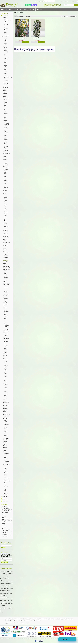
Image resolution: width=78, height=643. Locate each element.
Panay (5, 468)
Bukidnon (4, 307)
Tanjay (5, 460)
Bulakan (5, 39)
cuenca (5, 73)
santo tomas (6, 51)
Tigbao (5, 276)
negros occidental (6, 464)
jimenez (5, 417)
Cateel (5, 349)
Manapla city (5, 231)
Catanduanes (5, 335)
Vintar (5, 377)
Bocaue (5, 40)
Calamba (5, 201)
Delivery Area (4, 534)
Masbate (4, 413)
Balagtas (5, 43)
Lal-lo (5, 323)
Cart (3, 528)
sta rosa (5, 196)
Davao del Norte (6, 338)
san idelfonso (6, 394)
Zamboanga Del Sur (6, 269)
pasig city (4, 92)
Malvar (5, 62)
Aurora (5, 270)
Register (73, 1)
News (49, 619)
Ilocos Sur (5, 383)
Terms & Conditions (5, 519)
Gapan (5, 434)
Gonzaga (5, 326)
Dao (4, 476)
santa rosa (5, 431)
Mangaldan (5, 447)
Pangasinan (5, 120)
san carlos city (5, 164)
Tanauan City (5, 261)
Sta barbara (6, 139)
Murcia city (5, 239)
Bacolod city (5, 159)
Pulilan (5, 21)
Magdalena (6, 209)
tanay (5, 106)
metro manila (31, 9)
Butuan (4, 308)
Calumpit (5, 36)
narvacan (5, 398)
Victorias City (5, 230)
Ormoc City (5, 439)
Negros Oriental (6, 453)
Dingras (5, 361)
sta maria (5, 194)
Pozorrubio (6, 128)
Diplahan (5, 490)
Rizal (4, 101)
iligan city (4, 281)
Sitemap (3, 523)
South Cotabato (6, 255)
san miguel (6, 277)
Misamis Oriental (6, 418)
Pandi (5, 25)
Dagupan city (6, 121)
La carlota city (5, 236)
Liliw (4, 219)
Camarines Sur (5, 330)
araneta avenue (6, 84)
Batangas (4, 46)
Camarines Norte (6, 252)
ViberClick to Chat (34, 5)
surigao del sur (5, 169)
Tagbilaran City (5, 260)
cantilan (5, 173)
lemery (5, 74)
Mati (4, 342)
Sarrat (5, 372)
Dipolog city (5, 248)
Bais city (5, 454)
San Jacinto (6, 142)
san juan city (5, 494)
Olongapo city (5, 245)
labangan (5, 280)
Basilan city (5, 302)
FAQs (3, 517)
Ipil (4, 482)
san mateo (5, 102)
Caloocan (4, 99)
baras (5, 109)
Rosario (5, 55)
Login (77, 1)
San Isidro (5, 345)
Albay (4, 297)
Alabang (4, 86)
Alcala (5, 131)
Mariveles (5, 180)
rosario (5, 288)
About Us (4, 515)
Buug (5, 489)
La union (4, 246)
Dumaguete (5, 352)
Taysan (5, 54)
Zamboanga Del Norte (7, 267)
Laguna (4, 193)
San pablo (5, 278)
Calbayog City (5, 329)
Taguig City (5, 79)
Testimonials (55, 619)
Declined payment (5, 510)
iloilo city (4, 156)
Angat (5, 44)
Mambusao (6, 472)
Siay (4, 487)
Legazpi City (6, 298)
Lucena (4, 407)
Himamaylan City (6, 356)
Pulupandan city (6, 237)
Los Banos (6, 213)
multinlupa (5, 95)
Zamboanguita (6, 461)
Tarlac (4, 151)
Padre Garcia (6, 57)
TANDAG (5, 170)
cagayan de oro (6, 424)
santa (5, 395)
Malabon (4, 96)
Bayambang (6, 150)
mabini (5, 69)
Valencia (5, 457)
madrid (5, 172)
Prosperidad (6, 290)
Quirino (5, 318)
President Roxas (7, 478)
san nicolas (6, 365)
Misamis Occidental (6, 414)
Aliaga (5, 436)
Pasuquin (5, 376)
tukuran (5, 274)
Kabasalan (6, 486)
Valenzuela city (5, 98)
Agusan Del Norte (6, 283)
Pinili (5, 369)
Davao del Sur (5, 339)
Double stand (39, 9)
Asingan (5, 135)
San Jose (5, 462)
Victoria (5, 215)
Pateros (4, 450)
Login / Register (5, 530)
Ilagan (5, 319)
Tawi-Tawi (4, 263)
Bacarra (5, 366)
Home (2, 9)
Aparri (5, 321)
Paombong (6, 24)
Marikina (4, 90)
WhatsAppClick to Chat (28, 5)
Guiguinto (4, 251)
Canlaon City (5, 333)
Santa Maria (6, 18)
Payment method (5, 508)
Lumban (5, 207)
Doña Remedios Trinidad (5, 35)
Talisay (5, 63)
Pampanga (5, 223)
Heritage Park (6, 80)
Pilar (4, 184)
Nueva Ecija (5, 427)
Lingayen (5, 147)
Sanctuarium (6, 83)
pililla (5, 117)
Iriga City (4, 404)
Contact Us (4, 521)
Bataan (4, 177)
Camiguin (4, 332)
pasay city (5, 93)
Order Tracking (5, 532)
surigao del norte (6, 167)
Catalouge (4, 514)
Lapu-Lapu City (5, 405)
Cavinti (5, 208)
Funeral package (18, 9)
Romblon (4, 442)
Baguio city (5, 451)
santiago (5, 391)
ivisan (5, 471)
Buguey (5, 322)
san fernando (6, 226)
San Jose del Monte (7, 20)
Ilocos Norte (5, 359)
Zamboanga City (6, 266)
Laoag (5, 362)
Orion (5, 183)
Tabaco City (5, 258)
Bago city (5, 160)
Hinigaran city (5, 233)
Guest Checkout (5, 536)
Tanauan (5, 65)
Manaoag (5, 143)
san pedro (5, 197)
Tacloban (4, 191)
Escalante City (5, 353)
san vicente (6, 392)
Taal (4, 70)
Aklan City (5, 295)
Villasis (4, 448)
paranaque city (5, 76)
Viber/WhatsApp (5, 512)
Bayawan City (5, 304)
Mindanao (5, 188)
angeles (5, 227)
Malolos (5, 32)
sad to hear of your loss (38, 37)
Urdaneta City (6, 124)
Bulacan (4, 17)
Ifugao (4, 358)
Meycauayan (6, 29)
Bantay (5, 388)
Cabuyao (5, 200)
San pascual (6, 59)
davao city (5, 190)
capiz (4, 465)
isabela (4, 399)
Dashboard (4, 526)
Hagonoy (5, 33)
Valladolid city (5, 234)
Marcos (5, 380)
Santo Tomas (6, 132)
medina (5, 420)
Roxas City (6, 467)
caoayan (5, 396)
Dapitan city (5, 249)
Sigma (5, 475)
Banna (5, 381)
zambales (4, 243)
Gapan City (5, 355)
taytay (5, 110)
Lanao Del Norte (6, 402)
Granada (5, 163)
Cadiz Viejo (5, 240)
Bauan (5, 58)
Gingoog (5, 421)
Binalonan (5, 138)
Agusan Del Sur (6, 284)
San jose (5, 61)
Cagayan (4, 310)
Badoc (5, 368)
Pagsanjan (6, 211)
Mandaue (4, 411)
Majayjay (5, 220)
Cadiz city (4, 157)
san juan (5, 50)
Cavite (4, 118)
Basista (5, 149)
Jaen (5, 432)
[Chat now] (67, 639)
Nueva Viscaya (5, 438)
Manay (5, 344)
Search (3, 525)
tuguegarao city (6, 311)
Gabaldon (5, 435)
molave (5, 273)
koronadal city (5, 187)
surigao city (5, 154)
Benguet (4, 305)
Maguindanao (5, 410)
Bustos (5, 37)
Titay (5, 483)
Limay (5, 179)
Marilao (5, 31)
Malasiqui (4, 445)
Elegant (25, 9)
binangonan (6, 113)
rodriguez (5, 114)
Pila (4, 216)
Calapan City (5, 257)
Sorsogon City (5, 493)
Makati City (5, 89)
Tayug (5, 136)
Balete (5, 66)
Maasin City (5, 408)
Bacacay (5, 301)
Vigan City (5, 384)
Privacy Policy (62, 619)
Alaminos (5, 204)
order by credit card (5, 506)
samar (4, 166)
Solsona (5, 373)
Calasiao (5, 127)
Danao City (5, 336)
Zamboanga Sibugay (7, 480)
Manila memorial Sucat (8, 77)
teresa (5, 116)
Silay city (5, 162)
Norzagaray (6, 28)
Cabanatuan (6, 428)
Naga (4, 425)
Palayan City (5, 441)
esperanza (5, 287)
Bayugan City (6, 294)
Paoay (5, 370)
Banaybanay (6, 346)
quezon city (5, 81)
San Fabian (6, 146)
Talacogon (5, 291)
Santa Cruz (6, 212)
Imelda (5, 491)
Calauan (5, 205)
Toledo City (5, 264)
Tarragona (5, 348)
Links (52, 619)
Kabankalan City (6, 401)
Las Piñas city (5, 87)
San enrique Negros (6, 242)
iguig (5, 314)
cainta (5, 105)
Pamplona (5, 315)
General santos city (6, 153)
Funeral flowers (9, 9)
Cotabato (4, 254)
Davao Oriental (5, 341)
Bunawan (5, 292)
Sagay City (5, 444)
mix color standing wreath (21, 37)
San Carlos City (6, 123)
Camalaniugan (6, 325)
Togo (5, 176)
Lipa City (5, 47)
